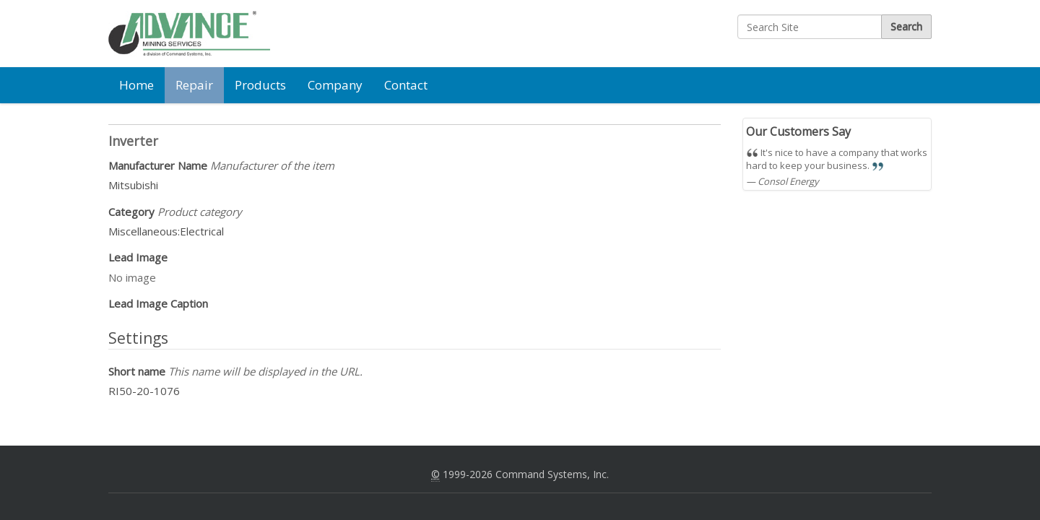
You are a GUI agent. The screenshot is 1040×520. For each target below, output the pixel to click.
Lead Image (138, 257)
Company (335, 85)
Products (260, 85)
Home (136, 85)
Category (175, 211)
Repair (194, 85)
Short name (235, 371)
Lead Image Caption (158, 303)
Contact (406, 85)
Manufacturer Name (221, 165)
